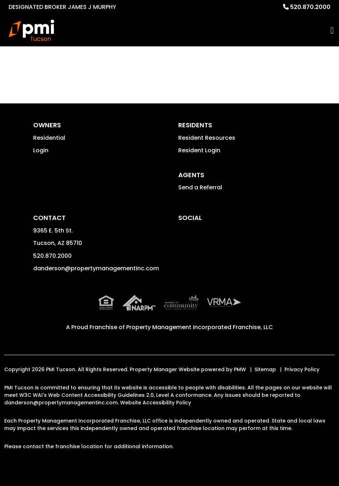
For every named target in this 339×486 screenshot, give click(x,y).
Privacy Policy (301, 369)
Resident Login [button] (199, 150)
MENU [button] (332, 30)
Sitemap (265, 369)
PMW (240, 369)
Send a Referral (200, 187)
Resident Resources (206, 138)
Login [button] (40, 150)
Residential (49, 138)
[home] (31, 30)
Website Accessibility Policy (155, 402)
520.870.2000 (310, 7)
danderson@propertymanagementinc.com (96, 268)
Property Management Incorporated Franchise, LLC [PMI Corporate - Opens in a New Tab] (199, 327)
